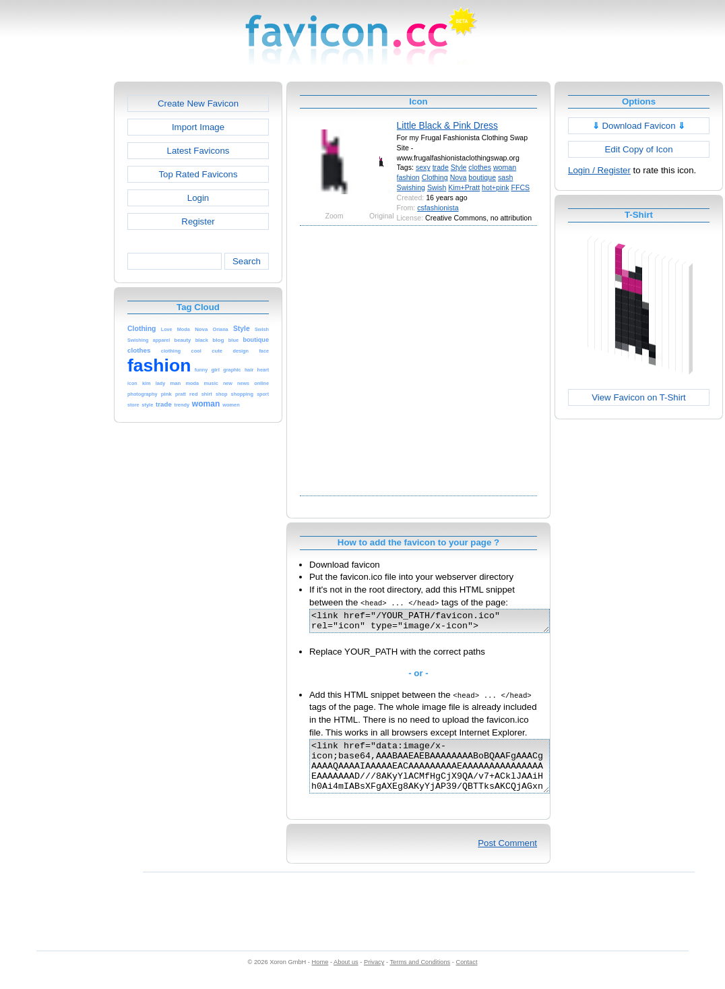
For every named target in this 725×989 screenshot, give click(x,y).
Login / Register (599, 170)
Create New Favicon (198, 103)
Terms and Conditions (419, 976)
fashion (408, 177)
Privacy (374, 976)
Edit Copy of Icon (638, 149)
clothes (479, 167)
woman (504, 167)
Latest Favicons (198, 151)
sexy (423, 167)
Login (198, 198)
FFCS (520, 187)
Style (459, 167)
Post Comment (507, 857)
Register (197, 221)
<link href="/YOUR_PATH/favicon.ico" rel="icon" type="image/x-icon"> (443, 623)
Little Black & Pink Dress (447, 125)
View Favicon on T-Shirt (639, 397)
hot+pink (495, 187)
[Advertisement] (133, 359)
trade (441, 167)
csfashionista (437, 208)
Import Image (198, 127)
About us (346, 976)
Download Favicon (639, 126)
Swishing (411, 187)
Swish (436, 187)
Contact (467, 976)
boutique (482, 177)
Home (320, 976)
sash (505, 177)
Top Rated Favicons (197, 174)
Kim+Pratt (464, 187)
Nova (458, 177)
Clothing (435, 177)
